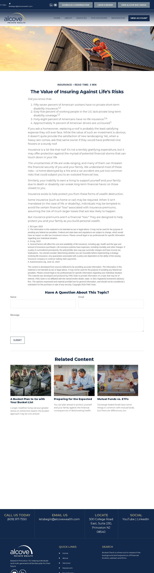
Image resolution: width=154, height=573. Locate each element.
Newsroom (67, 568)
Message (15, 315)
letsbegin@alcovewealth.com (21, 6)
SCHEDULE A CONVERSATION (75, 5)
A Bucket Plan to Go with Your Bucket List (27, 401)
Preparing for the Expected (73, 399)
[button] (57, 18)
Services (66, 563)
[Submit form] (17, 340)
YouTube (128, 519)
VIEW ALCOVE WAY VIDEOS (133, 5)
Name (13, 297)
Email (81, 297)
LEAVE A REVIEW (105, 5)
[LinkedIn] (51, 5)
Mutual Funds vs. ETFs (113, 399)
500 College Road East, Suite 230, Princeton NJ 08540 (101, 526)
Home (65, 553)
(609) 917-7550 (17, 519)
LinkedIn (143, 519)
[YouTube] (55, 5)
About (65, 558)
